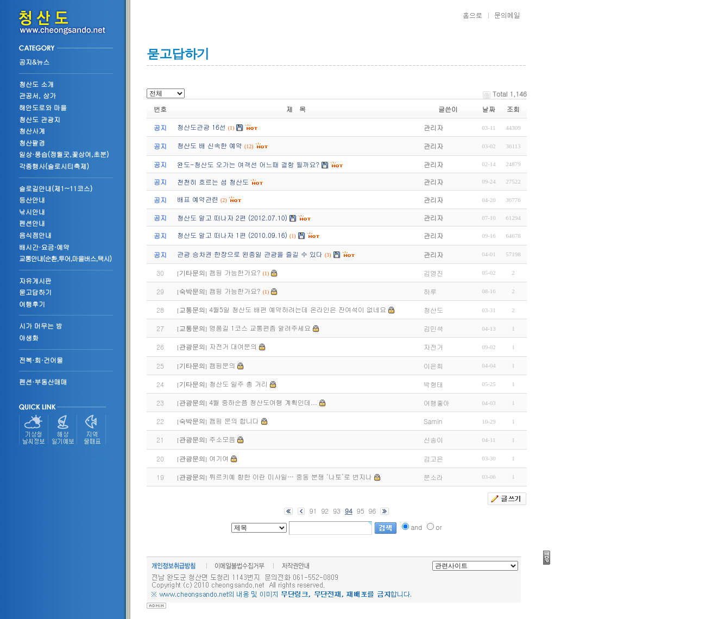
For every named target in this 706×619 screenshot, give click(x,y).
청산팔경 (32, 142)
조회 (513, 108)
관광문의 (192, 347)
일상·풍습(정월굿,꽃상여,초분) (64, 154)
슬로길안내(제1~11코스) (55, 188)
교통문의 (192, 310)
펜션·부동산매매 (43, 381)
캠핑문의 (222, 365)
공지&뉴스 (34, 61)
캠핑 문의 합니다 (234, 420)
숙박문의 (192, 291)
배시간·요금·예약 (44, 246)
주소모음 (222, 439)
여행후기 (32, 303)
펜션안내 (32, 223)
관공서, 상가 (37, 95)
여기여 (219, 458)
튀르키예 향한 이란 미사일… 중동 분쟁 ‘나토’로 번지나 (290, 476)
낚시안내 (32, 211)
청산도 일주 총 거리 (238, 383)
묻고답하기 (35, 291)
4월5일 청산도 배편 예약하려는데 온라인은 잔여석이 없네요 (297, 309)
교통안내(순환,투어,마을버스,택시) (65, 258)
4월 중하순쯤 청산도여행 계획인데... (263, 402)
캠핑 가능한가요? (235, 272)
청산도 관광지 (39, 119)
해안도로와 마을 (43, 107)
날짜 (488, 108)
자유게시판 (35, 280)
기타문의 (192, 273)
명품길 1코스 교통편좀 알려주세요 (260, 327)
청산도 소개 (36, 84)
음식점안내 (35, 234)
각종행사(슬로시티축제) (54, 165)
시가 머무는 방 (40, 325)
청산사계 (32, 130)
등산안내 (32, 199)
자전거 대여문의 (233, 346)
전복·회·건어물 (41, 359)
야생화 (29, 337)
